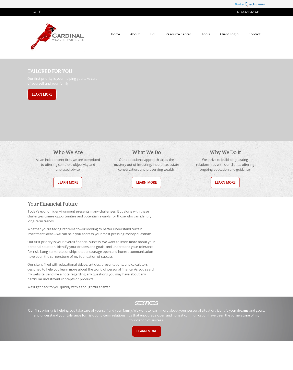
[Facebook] (39, 12)
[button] (135, 34)
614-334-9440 (248, 12)
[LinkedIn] (35, 12)
